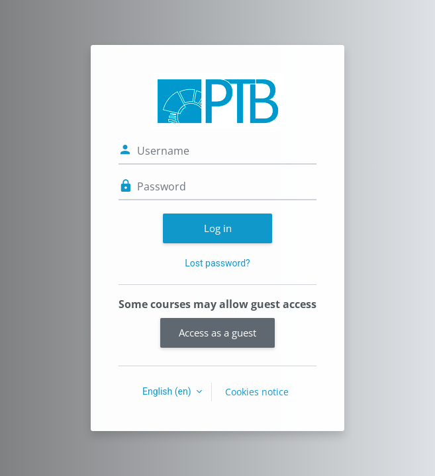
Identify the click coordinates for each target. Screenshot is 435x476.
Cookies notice (257, 391)
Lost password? (217, 263)
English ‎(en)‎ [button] (167, 391)
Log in (218, 228)
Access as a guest (217, 332)
